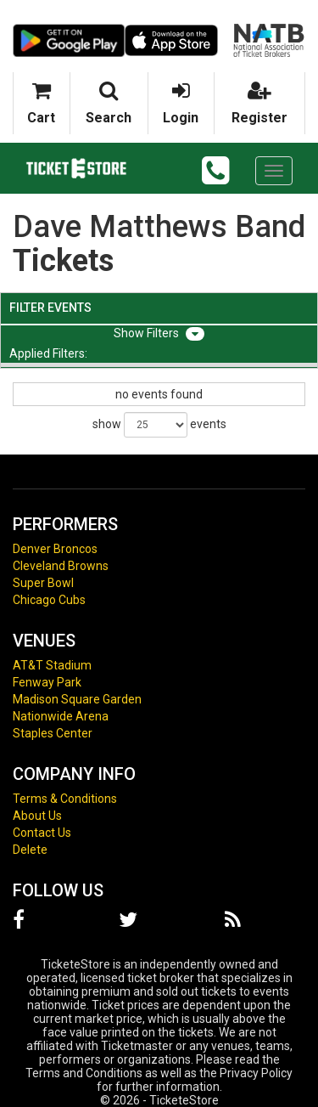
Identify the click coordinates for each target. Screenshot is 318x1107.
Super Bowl (43, 583)
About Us (37, 815)
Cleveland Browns (61, 566)
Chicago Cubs (49, 600)
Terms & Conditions (65, 798)
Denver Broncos (55, 549)
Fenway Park (47, 682)
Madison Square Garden (77, 699)
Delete (30, 849)
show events (159, 425)
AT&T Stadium (52, 665)
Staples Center (52, 733)
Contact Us (42, 832)
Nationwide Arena (61, 716)
